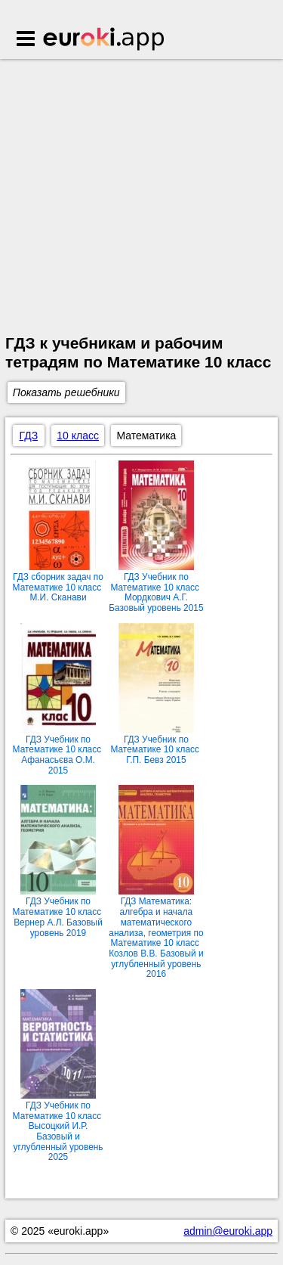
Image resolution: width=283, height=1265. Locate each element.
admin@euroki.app (227, 1231)
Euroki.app (104, 40)
